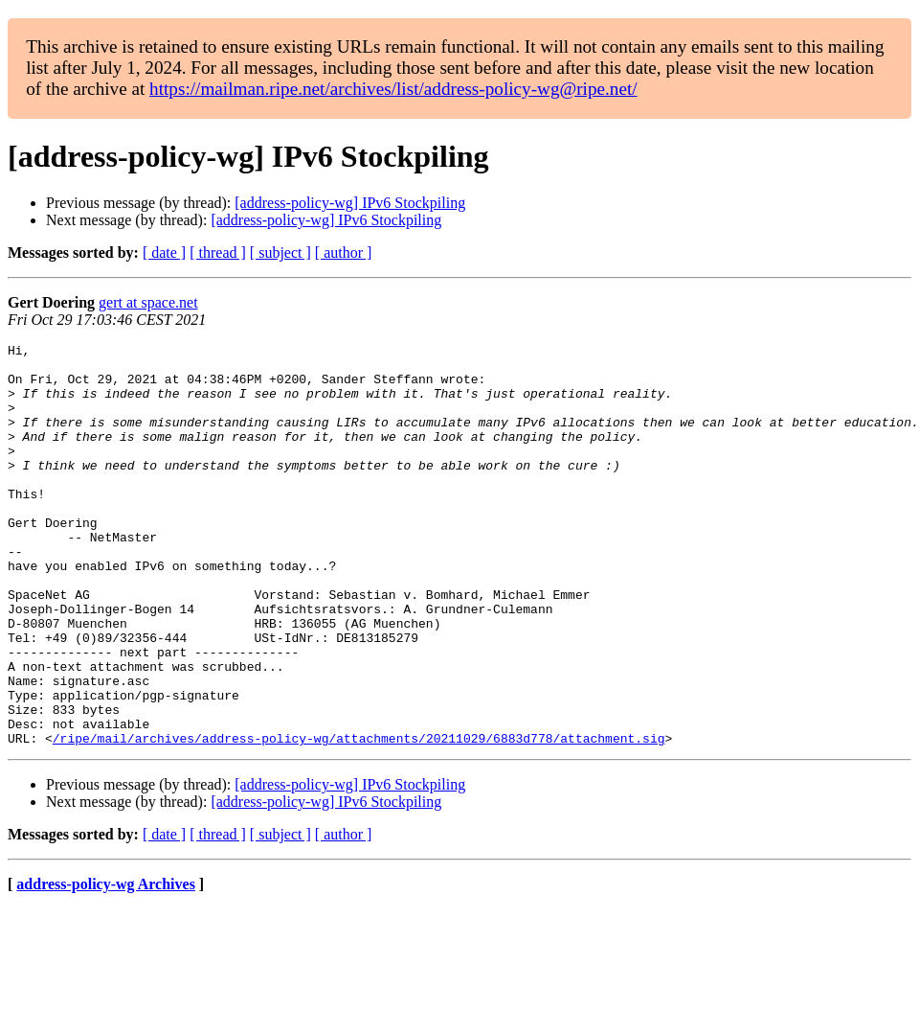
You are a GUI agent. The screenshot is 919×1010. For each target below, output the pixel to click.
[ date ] (164, 252)
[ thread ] (218, 252)
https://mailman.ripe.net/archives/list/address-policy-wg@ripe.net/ (393, 89)
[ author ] (343, 252)
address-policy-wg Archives (105, 964)
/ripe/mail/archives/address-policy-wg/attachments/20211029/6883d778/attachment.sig (359, 818)
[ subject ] (280, 252)
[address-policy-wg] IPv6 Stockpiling (350, 203)
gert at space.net (148, 302)
